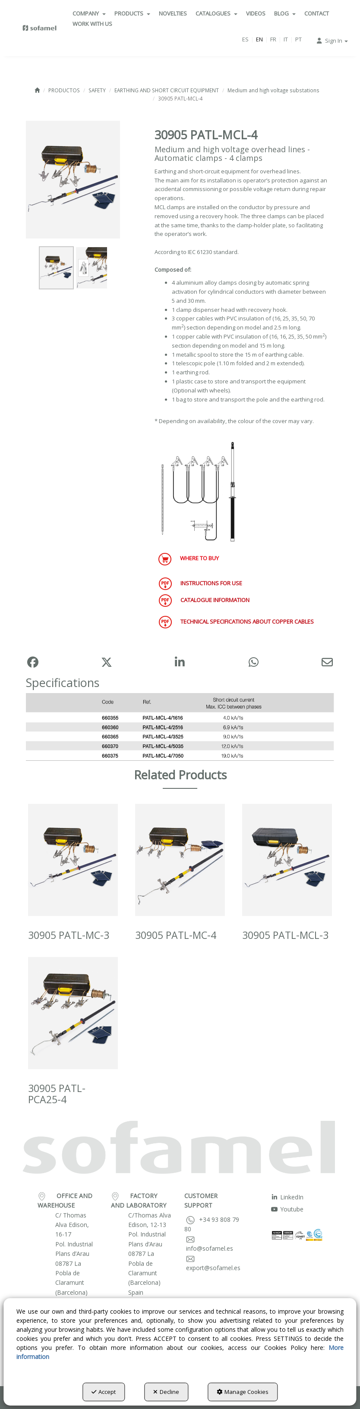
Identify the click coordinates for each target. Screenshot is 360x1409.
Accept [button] (104, 1392)
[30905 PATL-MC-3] (73, 860)
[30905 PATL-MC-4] (180, 860)
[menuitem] (89, 13)
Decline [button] (166, 1392)
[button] (39, 28)
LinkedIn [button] (287, 1197)
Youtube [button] (287, 1209)
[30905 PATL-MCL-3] (287, 860)
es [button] (245, 39)
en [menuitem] (259, 39)
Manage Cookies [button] (242, 1392)
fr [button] (273, 39)
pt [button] (298, 39)
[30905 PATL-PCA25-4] (73, 1013)
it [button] (286, 39)
